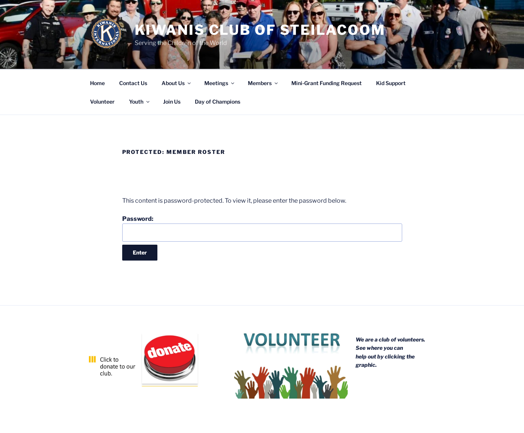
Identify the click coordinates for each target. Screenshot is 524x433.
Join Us (171, 101)
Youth (140, 101)
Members (263, 83)
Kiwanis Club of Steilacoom (260, 30)
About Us (177, 83)
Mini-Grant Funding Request (326, 83)
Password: (262, 228)
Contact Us (133, 83)
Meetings (219, 83)
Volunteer (102, 101)
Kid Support (391, 83)
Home (97, 83)
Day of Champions (217, 101)
